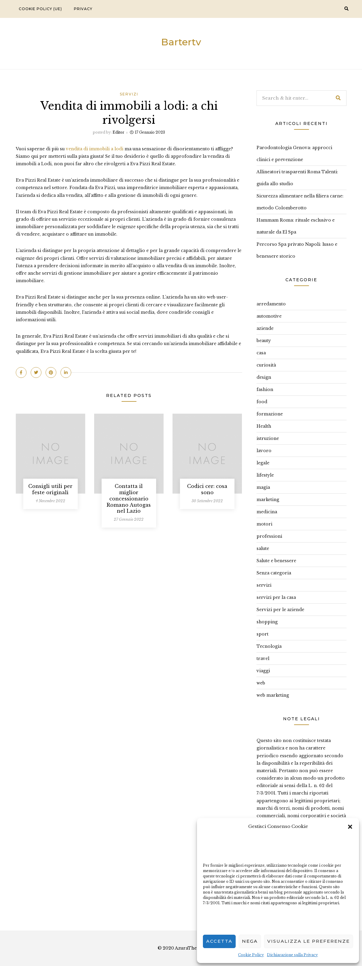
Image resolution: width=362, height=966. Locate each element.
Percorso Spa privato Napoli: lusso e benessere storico (297, 250)
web (261, 683)
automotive (269, 316)
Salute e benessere (276, 560)
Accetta (219, 941)
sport (262, 634)
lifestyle (265, 475)
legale (263, 463)
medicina (267, 511)
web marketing (273, 695)
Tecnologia (269, 646)
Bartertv (181, 42)
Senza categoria (274, 573)
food (262, 401)
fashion (265, 389)
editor (118, 132)
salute (263, 548)
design (264, 377)
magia (263, 487)
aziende (265, 328)
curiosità (266, 365)
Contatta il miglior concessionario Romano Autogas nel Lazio (129, 498)
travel (263, 658)
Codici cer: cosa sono (207, 489)
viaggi (263, 670)
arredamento (271, 304)
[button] (350, 826)
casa (261, 353)
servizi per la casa (276, 597)
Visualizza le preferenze (308, 941)
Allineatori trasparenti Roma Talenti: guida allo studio (297, 177)
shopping (267, 622)
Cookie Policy (251, 955)
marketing (268, 499)
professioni (269, 536)
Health (264, 426)
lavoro (264, 450)
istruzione (268, 438)
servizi (129, 94)
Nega (250, 941)
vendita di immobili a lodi (94, 149)
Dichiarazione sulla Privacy (292, 955)
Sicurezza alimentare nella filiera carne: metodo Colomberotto (300, 202)
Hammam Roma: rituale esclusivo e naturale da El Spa (296, 226)
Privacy (83, 9)
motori (264, 524)
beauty (264, 340)
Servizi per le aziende (280, 609)
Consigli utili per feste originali (50, 489)
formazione (270, 414)
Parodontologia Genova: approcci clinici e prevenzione (294, 153)
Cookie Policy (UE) (40, 9)
